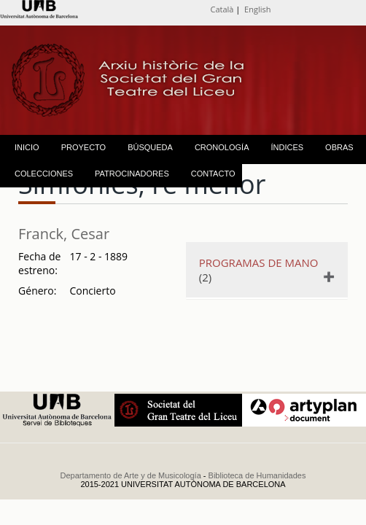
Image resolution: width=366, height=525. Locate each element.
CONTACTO (213, 173)
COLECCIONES (44, 173)
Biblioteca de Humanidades (257, 475)
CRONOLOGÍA (222, 147)
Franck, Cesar (63, 234)
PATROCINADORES (132, 173)
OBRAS (339, 147)
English (257, 9)
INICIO (27, 147)
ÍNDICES (286, 147)
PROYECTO (83, 147)
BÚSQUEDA (150, 147)
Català (222, 9)
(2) (261, 269)
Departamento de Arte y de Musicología (131, 475)
